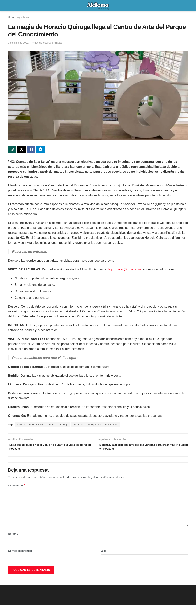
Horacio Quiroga (59, 425)
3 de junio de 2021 (18, 42)
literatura (78, 425)
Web (103, 553)
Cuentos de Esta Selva (30, 425)
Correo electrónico (21, 553)
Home (11, 17)
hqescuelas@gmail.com (124, 270)
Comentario (16, 488)
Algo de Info (23, 17)
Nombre (14, 536)
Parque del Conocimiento (103, 425)
